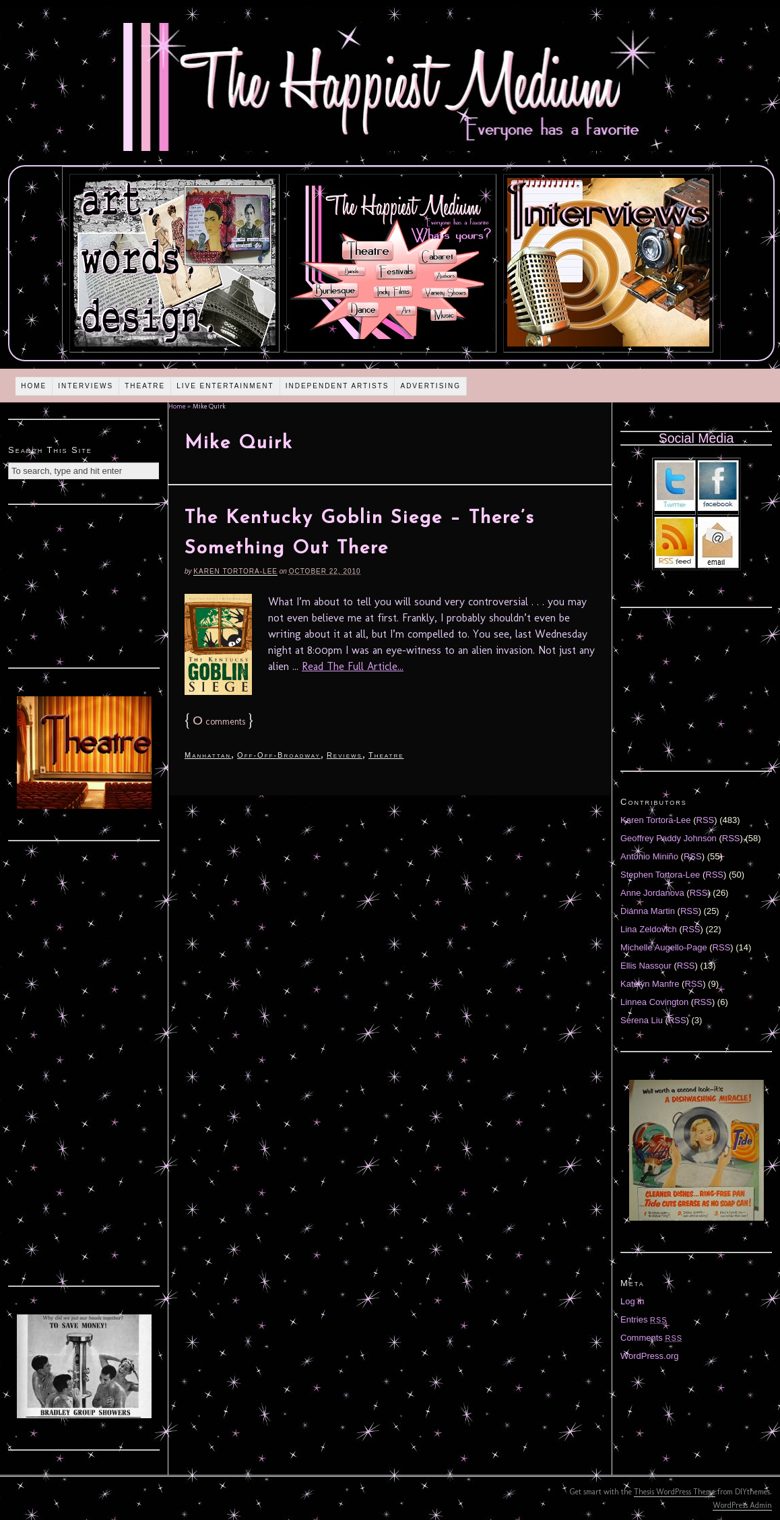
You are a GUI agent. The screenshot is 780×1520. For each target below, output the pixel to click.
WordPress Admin (742, 1505)
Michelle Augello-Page (663, 947)
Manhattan (208, 755)
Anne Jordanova (652, 893)
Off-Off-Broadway (279, 755)
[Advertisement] (84, 584)
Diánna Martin (647, 911)
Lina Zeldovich (648, 929)
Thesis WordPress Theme (674, 1491)
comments (219, 721)
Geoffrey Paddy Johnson (668, 838)
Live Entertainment (225, 386)
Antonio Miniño (649, 856)
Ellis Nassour (646, 966)
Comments (651, 1338)
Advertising (430, 386)
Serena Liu (641, 1020)
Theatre (145, 386)
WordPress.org (649, 1356)
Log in (632, 1301)
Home (33, 386)
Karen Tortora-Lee (235, 571)
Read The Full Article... (352, 666)
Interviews (85, 386)
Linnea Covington (654, 1002)
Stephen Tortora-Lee (660, 875)
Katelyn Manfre (649, 984)
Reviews (344, 755)
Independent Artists (337, 386)
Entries (644, 1319)
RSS (705, 820)
